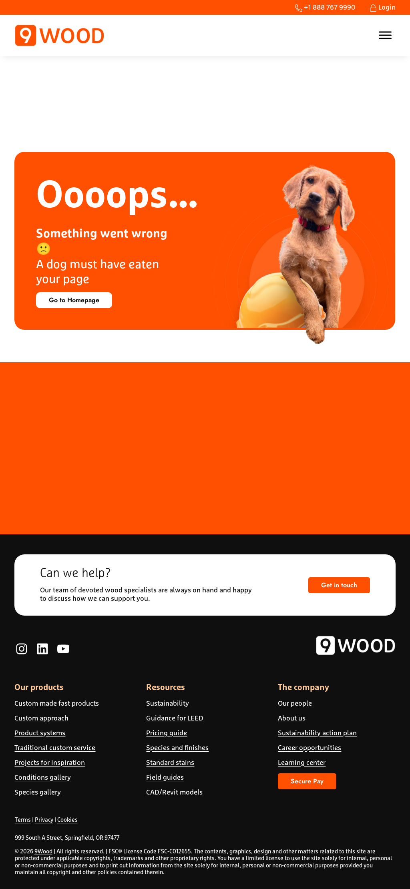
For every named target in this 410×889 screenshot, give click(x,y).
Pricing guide (166, 732)
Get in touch (339, 585)
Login (383, 7)
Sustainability (167, 703)
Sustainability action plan (317, 732)
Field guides (165, 777)
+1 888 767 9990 (325, 7)
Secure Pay (307, 781)
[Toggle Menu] (385, 35)
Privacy (44, 819)
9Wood (43, 851)
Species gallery (37, 792)
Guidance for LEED (174, 718)
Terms (23, 819)
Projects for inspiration (49, 762)
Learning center (302, 762)
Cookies (67, 819)
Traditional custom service (54, 747)
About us (291, 718)
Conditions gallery (42, 777)
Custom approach (41, 718)
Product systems (39, 732)
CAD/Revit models (174, 792)
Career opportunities (309, 747)
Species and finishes (177, 747)
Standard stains (170, 762)
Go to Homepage (74, 300)
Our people (295, 703)
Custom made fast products (56, 703)
